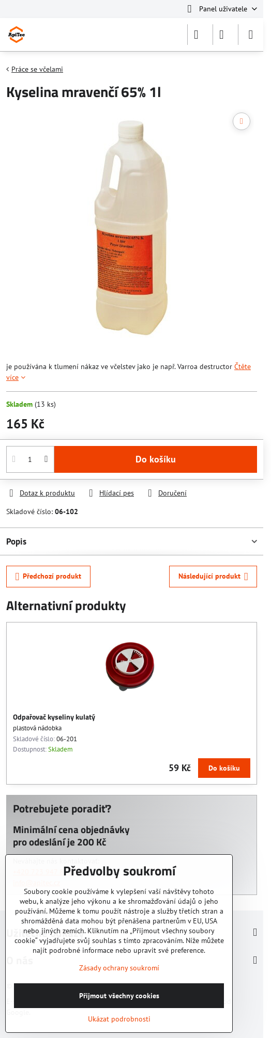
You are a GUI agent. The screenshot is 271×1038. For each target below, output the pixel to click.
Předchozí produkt (49, 576)
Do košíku (156, 459)
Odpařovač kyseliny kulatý (54, 716)
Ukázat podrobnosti (119, 1019)
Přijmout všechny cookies (119, 995)
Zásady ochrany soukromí (119, 967)
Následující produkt (213, 576)
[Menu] (250, 34)
